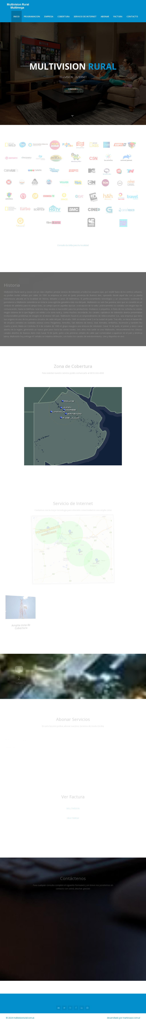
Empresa (48, 16)
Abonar (105, 16)
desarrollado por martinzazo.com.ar (123, 1018)
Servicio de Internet (85, 16)
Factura (117, 16)
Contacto (132, 16)
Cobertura (64, 16)
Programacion (32, 16)
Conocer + (73, 89)
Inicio (16, 16)
